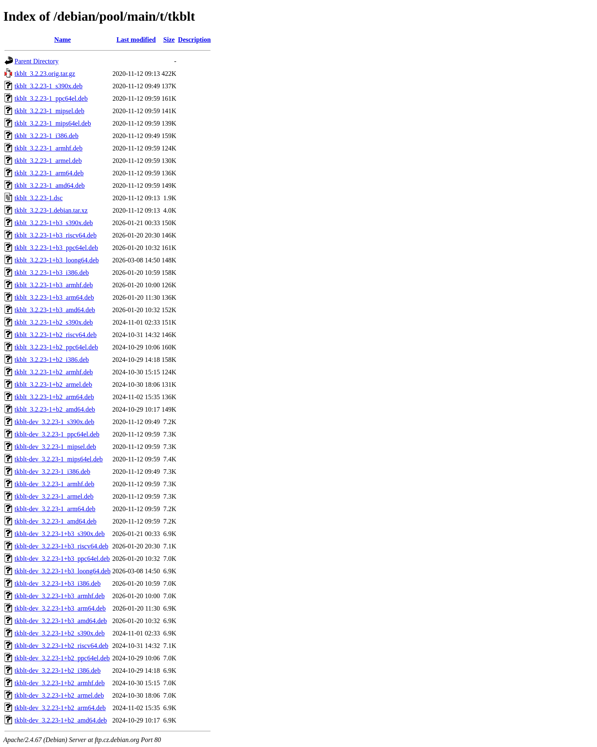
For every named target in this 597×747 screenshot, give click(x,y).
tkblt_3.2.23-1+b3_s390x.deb (54, 222)
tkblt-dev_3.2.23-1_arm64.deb (55, 508)
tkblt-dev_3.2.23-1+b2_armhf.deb (59, 682)
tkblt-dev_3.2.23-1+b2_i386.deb (58, 670)
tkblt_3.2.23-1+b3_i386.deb (52, 272)
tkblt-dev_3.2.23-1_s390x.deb (54, 421)
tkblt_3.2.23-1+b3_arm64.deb (54, 297)
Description (194, 39)
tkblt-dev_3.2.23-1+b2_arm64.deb (60, 707)
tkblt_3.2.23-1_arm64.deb (49, 173)
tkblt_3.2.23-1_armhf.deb (49, 148)
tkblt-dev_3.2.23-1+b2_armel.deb (59, 695)
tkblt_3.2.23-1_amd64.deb (50, 185)
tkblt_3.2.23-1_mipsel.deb (49, 110)
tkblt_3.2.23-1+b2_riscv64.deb (56, 334)
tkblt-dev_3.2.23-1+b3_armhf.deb (59, 595)
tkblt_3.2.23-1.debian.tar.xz (51, 210)
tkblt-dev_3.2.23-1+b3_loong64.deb (63, 571)
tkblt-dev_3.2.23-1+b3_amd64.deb (61, 620)
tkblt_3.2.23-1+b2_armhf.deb (54, 372)
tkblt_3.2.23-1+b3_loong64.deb (57, 260)
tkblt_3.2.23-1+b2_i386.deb (52, 359)
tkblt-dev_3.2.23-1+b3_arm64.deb (60, 608)
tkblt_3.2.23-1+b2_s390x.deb (54, 322)
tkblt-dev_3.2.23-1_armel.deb (54, 496)
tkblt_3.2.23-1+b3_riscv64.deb (56, 235)
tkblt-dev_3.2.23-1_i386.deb (52, 471)
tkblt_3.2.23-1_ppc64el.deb (51, 98)
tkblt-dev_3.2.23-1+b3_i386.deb (58, 583)
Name (62, 39)
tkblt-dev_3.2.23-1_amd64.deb (56, 521)
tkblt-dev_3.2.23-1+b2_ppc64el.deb (62, 658)
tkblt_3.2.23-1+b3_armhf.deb (54, 285)
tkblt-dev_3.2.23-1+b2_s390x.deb (59, 633)
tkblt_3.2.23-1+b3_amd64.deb (55, 309)
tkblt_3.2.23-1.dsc (39, 197)
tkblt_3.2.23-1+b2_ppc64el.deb (56, 347)
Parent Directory (36, 61)
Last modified (136, 39)
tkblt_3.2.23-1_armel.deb (48, 160)
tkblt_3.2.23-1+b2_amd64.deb (55, 409)
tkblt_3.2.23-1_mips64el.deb (53, 123)
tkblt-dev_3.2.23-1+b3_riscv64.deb (61, 546)
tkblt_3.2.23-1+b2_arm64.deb (54, 396)
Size (169, 39)
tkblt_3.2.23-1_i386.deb (46, 135)
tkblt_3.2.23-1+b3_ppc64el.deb (56, 247)
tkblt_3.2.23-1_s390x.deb (49, 86)
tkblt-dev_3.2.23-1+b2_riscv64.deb (61, 645)
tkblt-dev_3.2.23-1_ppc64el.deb (57, 434)
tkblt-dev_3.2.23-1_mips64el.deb (59, 459)
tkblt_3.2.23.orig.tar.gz (45, 73)
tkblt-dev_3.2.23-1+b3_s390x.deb (59, 533)
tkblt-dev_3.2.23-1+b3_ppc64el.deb (62, 558)
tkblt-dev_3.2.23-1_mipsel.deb (55, 446)
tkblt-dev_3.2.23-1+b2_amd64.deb (61, 720)
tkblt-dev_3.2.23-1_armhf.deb (54, 483)
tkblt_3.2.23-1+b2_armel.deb (53, 384)
